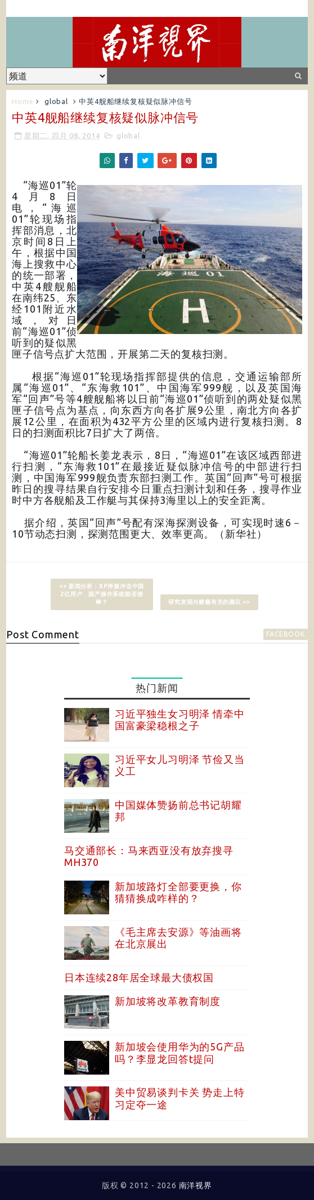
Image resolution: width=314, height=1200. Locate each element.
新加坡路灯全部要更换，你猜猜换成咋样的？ (178, 892)
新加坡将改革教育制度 (168, 1001)
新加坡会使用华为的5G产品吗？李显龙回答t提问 (179, 1052)
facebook (285, 634)
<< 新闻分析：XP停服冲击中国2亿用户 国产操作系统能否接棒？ (101, 594)
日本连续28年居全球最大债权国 (139, 977)
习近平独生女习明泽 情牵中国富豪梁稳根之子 (179, 720)
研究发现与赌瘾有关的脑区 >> (209, 602)
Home (22, 101)
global (56, 101)
